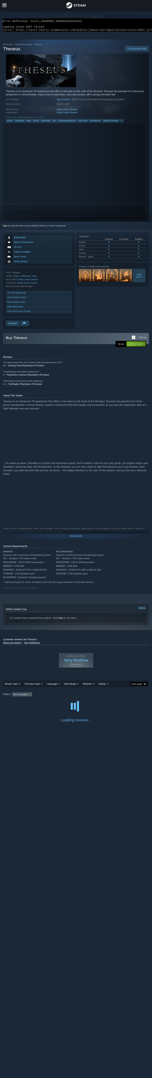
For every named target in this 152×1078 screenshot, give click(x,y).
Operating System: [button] (12, 701)
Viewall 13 (139, 277)
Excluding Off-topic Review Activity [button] (55, 696)
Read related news (16, 304)
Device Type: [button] (57, 701)
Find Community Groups (19, 313)
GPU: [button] (41, 701)
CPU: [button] (30, 701)
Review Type (11, 685)
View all (142, 610)
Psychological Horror (67, 123)
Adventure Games (23, 46)
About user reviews (12, 644)
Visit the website (16, 294)
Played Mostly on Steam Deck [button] (106, 696)
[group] (76, 698)
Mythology (45, 123)
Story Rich (82, 123)
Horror (36, 123)
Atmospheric (95, 123)
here (60, 620)
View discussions (15, 308)
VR (54, 123)
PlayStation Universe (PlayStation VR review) (28, 377)
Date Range (70, 685)
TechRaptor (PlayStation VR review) (25, 386)
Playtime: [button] (82, 696)
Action (10, 123)
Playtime (87, 685)
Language (52, 685)
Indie (29, 123)
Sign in (6, 228)
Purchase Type (32, 685)
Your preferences (32, 644)
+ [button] (121, 123)
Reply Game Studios (67, 111)
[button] (136, 346)
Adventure (19, 123)
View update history (17, 299)
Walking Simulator (110, 123)
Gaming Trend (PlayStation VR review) (26, 367)
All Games (8, 46)
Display (102, 685)
